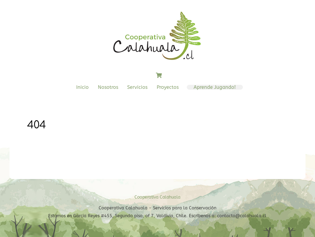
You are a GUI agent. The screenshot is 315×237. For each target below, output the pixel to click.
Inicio (82, 87)
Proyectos (168, 87)
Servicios (137, 87)
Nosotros (108, 87)
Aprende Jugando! (215, 87)
